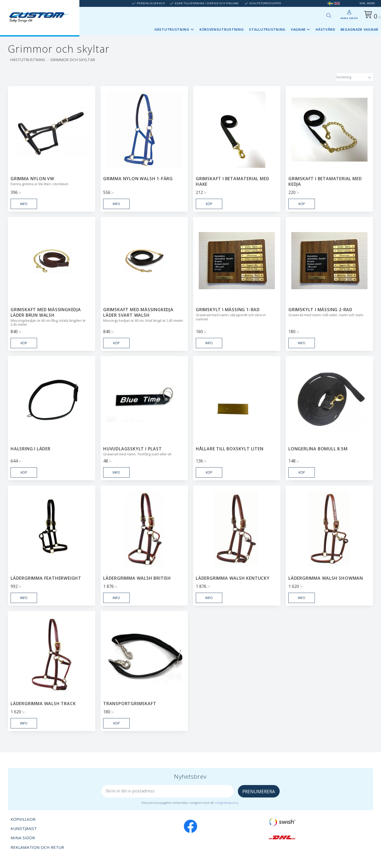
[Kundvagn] (371, 15)
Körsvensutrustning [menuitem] (221, 29)
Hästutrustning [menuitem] (172, 29)
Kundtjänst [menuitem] (24, 828)
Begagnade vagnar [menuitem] (359, 29)
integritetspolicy (226, 803)
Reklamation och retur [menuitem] (37, 847)
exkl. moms (367, 3)
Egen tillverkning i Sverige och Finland (207, 3)
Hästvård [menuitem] (325, 29)
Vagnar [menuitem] (298, 29)
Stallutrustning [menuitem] (267, 29)
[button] (328, 15)
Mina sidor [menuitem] (349, 18)
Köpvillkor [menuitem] (23, 819)
